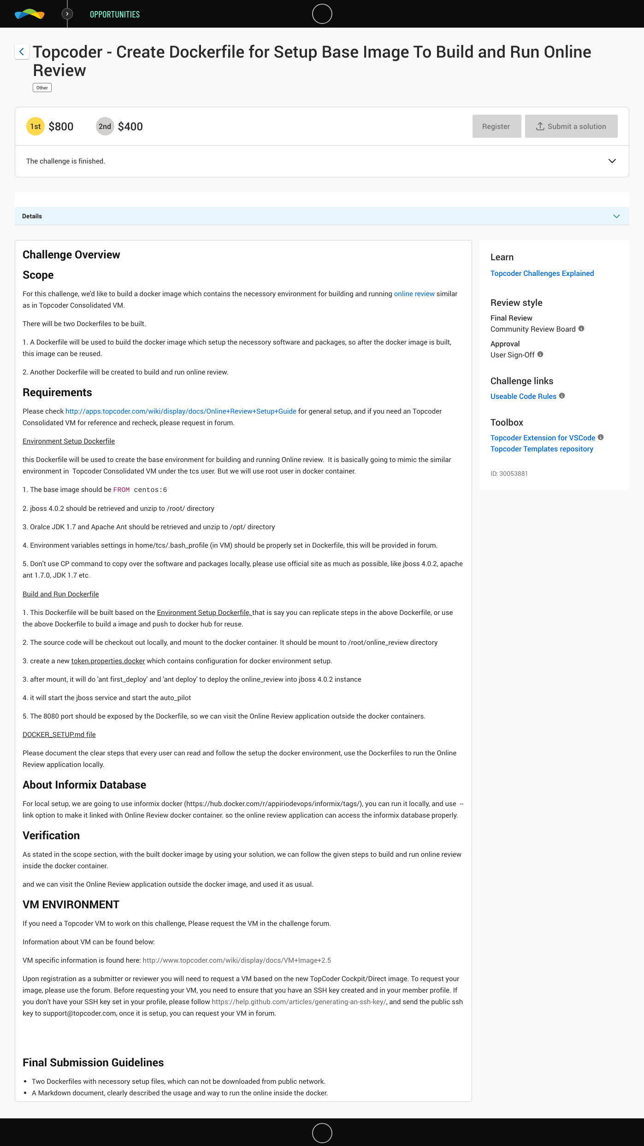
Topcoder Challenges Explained (542, 273)
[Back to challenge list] (22, 51)
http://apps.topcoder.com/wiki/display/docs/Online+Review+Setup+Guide (180, 411)
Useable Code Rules (523, 396)
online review (414, 293)
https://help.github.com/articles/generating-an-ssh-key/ (299, 1001)
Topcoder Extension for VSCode (542, 438)
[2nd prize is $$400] (105, 126)
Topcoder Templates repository (541, 449)
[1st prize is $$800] (35, 126)
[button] (612, 161)
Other (42, 87)
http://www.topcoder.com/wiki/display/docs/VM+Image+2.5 (237, 960)
